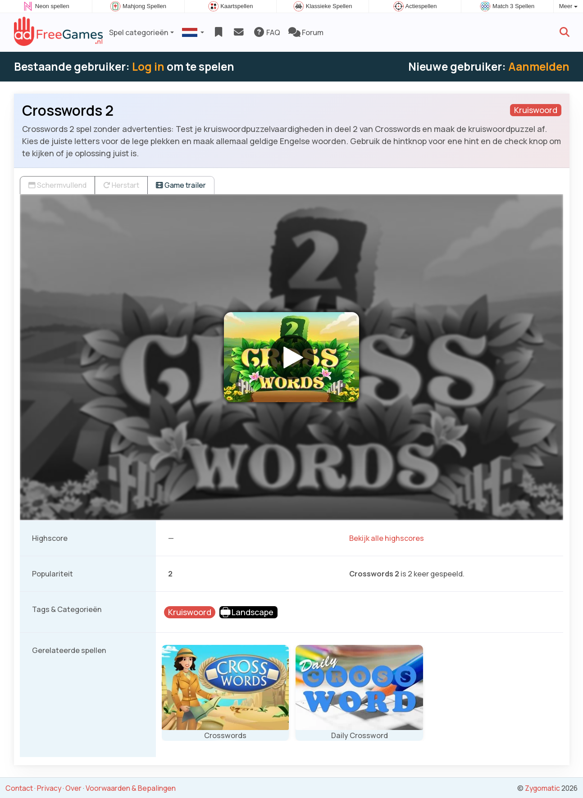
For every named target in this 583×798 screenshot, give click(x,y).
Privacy (49, 788)
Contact (19, 788)
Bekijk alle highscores (386, 538)
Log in (148, 66)
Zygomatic (542, 788)
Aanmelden (538, 66)
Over (73, 788)
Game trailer (181, 185)
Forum (305, 32)
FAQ (266, 32)
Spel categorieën (139, 32)
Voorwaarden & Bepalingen (131, 788)
